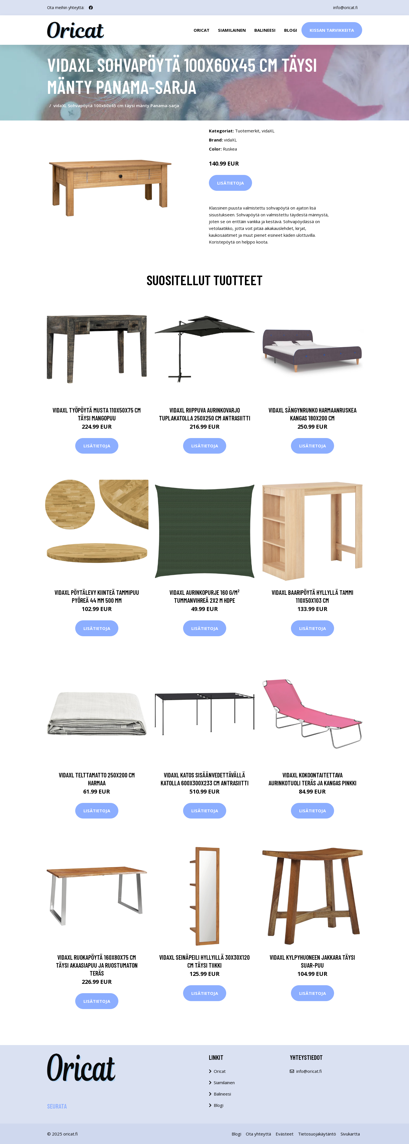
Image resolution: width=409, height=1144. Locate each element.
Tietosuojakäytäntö (317, 1134)
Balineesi (265, 30)
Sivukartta (350, 1134)
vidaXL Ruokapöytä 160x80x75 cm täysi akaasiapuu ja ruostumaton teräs (97, 965)
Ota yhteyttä (258, 1134)
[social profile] (91, 7)
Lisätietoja (230, 183)
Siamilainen (232, 30)
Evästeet (284, 1134)
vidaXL (268, 131)
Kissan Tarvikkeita (332, 30)
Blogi (290, 30)
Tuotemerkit (247, 131)
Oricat (201, 30)
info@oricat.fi (345, 7)
